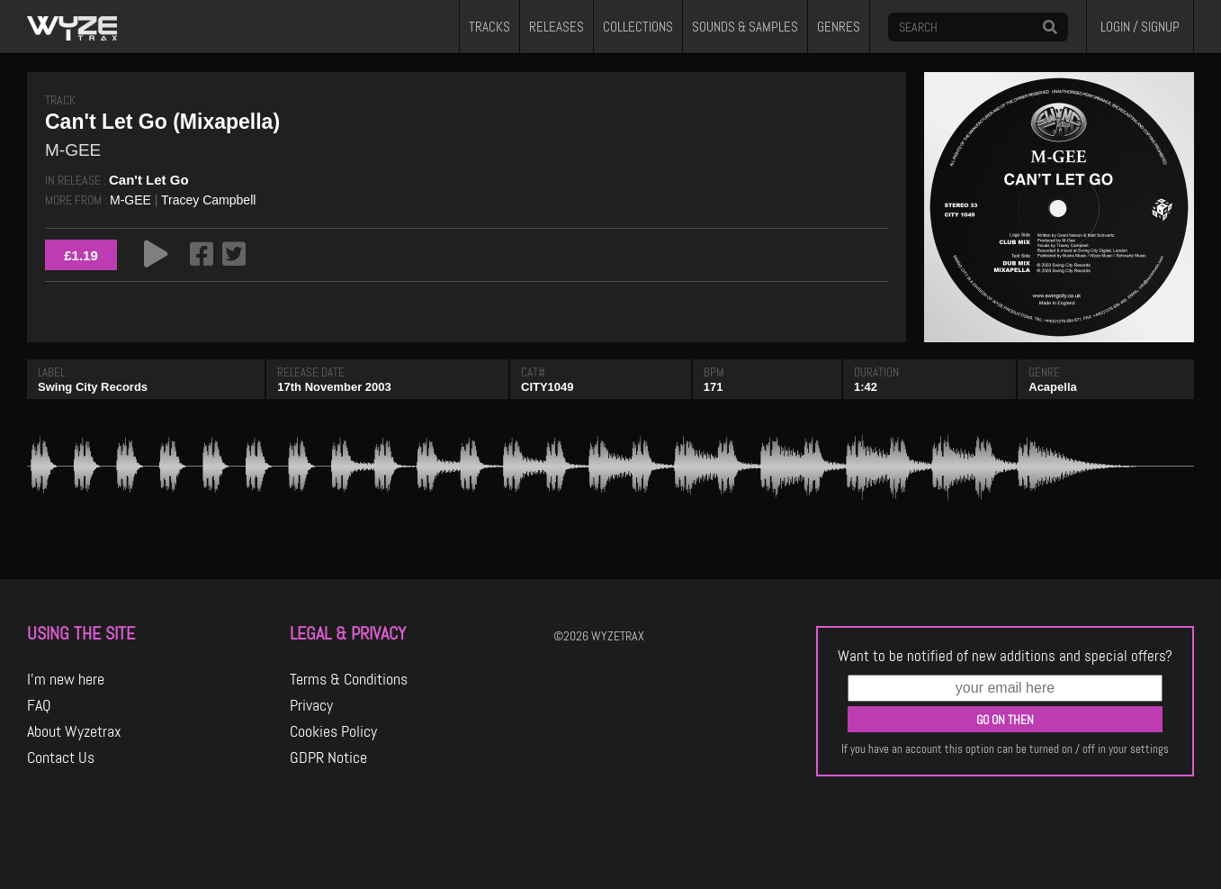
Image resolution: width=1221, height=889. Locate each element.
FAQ (39, 705)
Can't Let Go (149, 179)
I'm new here (65, 679)
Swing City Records (93, 387)
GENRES (838, 27)
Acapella (1052, 387)
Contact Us (60, 757)
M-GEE (130, 200)
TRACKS (489, 27)
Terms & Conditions (349, 679)
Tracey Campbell (208, 200)
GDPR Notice (328, 757)
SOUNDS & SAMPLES (745, 27)
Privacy (311, 705)
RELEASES (556, 27)
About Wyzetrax (74, 731)
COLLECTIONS (638, 27)
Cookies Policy (333, 731)
